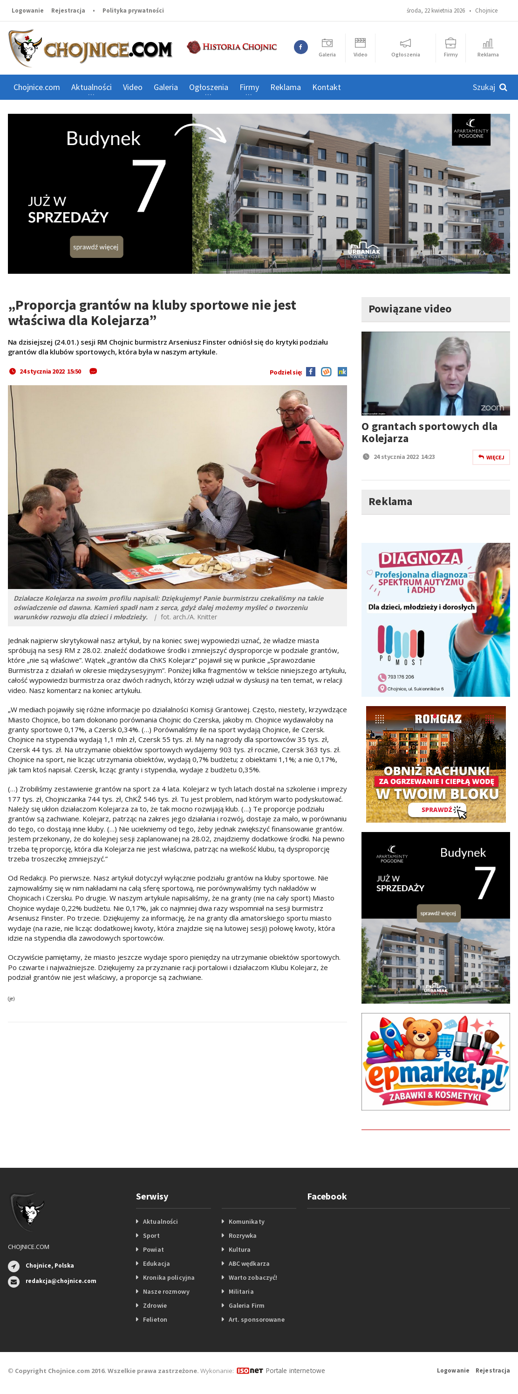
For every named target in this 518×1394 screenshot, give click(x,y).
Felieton (155, 1319)
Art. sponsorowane (256, 1319)
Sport (151, 1235)
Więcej (491, 457)
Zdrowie (154, 1305)
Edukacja (156, 1263)
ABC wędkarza (249, 1263)
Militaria (241, 1291)
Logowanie (28, 10)
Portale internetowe (294, 1370)
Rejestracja (68, 10)
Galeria (166, 87)
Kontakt (326, 87)
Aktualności (160, 1221)
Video (133, 87)
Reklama (285, 87)
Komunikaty (246, 1221)
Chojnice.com (37, 87)
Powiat (153, 1249)
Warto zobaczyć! (253, 1277)
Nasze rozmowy (166, 1291)
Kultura (240, 1249)
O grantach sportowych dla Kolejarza (428, 432)
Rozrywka (243, 1235)
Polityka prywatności (133, 10)
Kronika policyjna (168, 1277)
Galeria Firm (246, 1305)
